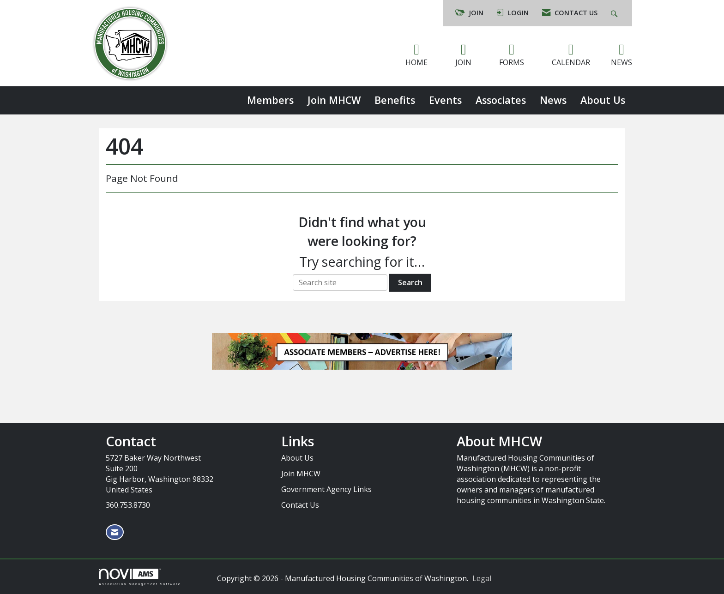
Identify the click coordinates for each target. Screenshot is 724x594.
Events (445, 100)
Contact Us (300, 505)
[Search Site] (615, 13)
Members (270, 100)
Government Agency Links (326, 489)
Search (410, 282)
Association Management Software (140, 577)
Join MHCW (334, 100)
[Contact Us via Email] (115, 532)
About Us (602, 100)
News (553, 100)
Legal (481, 578)
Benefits (394, 100)
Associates (501, 100)
